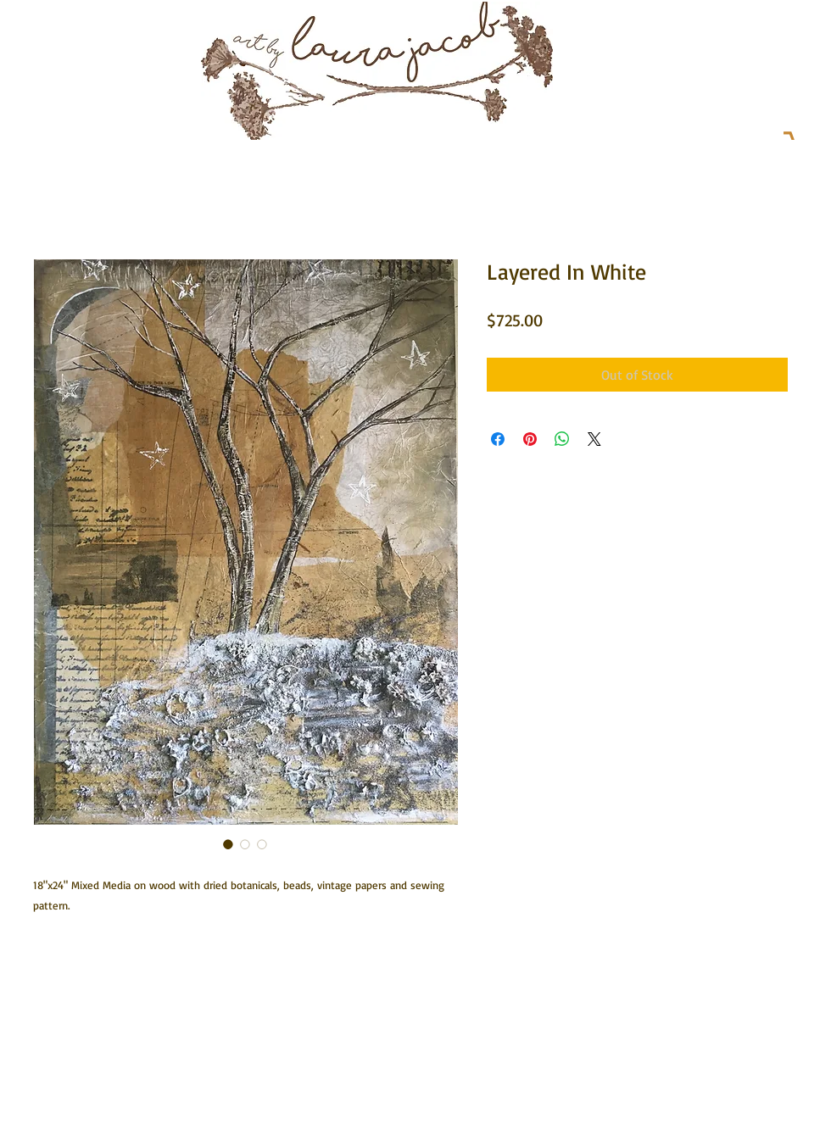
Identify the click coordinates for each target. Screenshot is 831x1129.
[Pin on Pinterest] (530, 439)
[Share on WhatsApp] (562, 439)
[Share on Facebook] (498, 439)
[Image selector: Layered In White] (228, 844)
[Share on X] (594, 439)
